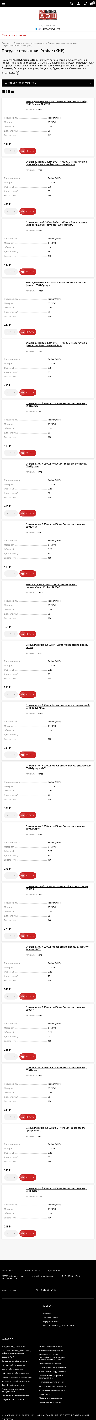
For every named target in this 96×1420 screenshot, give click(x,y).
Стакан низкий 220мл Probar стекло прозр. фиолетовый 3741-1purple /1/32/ (58, 751)
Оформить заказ (51, 1294)
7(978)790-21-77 (9, 1243)
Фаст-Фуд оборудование (13, 1358)
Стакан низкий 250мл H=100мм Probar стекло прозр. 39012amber (56, 397)
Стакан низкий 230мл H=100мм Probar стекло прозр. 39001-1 (56, 987)
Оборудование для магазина (53, 1363)
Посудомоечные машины (14, 1372)
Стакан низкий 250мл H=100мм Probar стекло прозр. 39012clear (56, 1046)
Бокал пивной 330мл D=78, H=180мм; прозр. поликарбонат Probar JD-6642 (51, 574)
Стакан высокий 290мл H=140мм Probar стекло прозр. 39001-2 (57, 869)
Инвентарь (44, 1367)
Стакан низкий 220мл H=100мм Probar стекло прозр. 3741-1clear (56, 1164)
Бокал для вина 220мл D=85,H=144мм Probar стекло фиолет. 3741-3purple (56, 279)
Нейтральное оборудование (15, 1346)
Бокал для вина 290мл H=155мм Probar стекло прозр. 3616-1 (57, 633)
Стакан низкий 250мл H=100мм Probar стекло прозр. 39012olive (56, 515)
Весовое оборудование (50, 1336)
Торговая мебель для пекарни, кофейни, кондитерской (16, 1324)
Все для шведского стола (13, 1319)
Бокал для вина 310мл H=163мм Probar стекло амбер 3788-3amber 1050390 (56, 103)
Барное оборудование (12, 1342)
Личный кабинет (51, 1290)
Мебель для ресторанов (50, 1371)
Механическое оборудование (16, 1354)
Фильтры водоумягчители (51, 1355)
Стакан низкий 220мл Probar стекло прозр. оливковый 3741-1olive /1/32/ (58, 692)
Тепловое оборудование (13, 1338)
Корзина (47, 1286)
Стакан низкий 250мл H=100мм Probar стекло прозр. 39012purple (56, 810)
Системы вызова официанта (52, 1359)
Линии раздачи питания (51, 1319)
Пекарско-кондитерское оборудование (13, 1363)
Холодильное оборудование (15, 1334)
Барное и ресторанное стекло (62, 43)
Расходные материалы (50, 1375)
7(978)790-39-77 (32, 1243)
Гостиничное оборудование (52, 1340)
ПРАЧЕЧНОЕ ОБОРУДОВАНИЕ (15, 1368)
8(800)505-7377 (55, 1243)
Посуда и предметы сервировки (29, 43)
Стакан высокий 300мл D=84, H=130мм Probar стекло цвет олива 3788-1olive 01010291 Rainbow (56, 220)
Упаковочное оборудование (52, 1344)
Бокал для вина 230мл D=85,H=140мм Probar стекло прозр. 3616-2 (56, 1105)
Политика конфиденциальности (59, 1298)
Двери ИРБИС (8, 1330)
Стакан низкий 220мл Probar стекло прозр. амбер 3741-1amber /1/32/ (58, 928)
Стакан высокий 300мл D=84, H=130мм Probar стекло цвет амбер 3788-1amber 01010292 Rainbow (56, 161)
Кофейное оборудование (51, 1323)
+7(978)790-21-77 (51, 29)
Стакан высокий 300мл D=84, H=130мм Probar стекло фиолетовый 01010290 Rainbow (56, 338)
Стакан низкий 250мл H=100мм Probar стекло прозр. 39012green (56, 456)
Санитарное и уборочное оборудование (51, 1349)
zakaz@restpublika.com (42, 1249)
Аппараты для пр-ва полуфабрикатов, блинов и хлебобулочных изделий (52, 1330)
